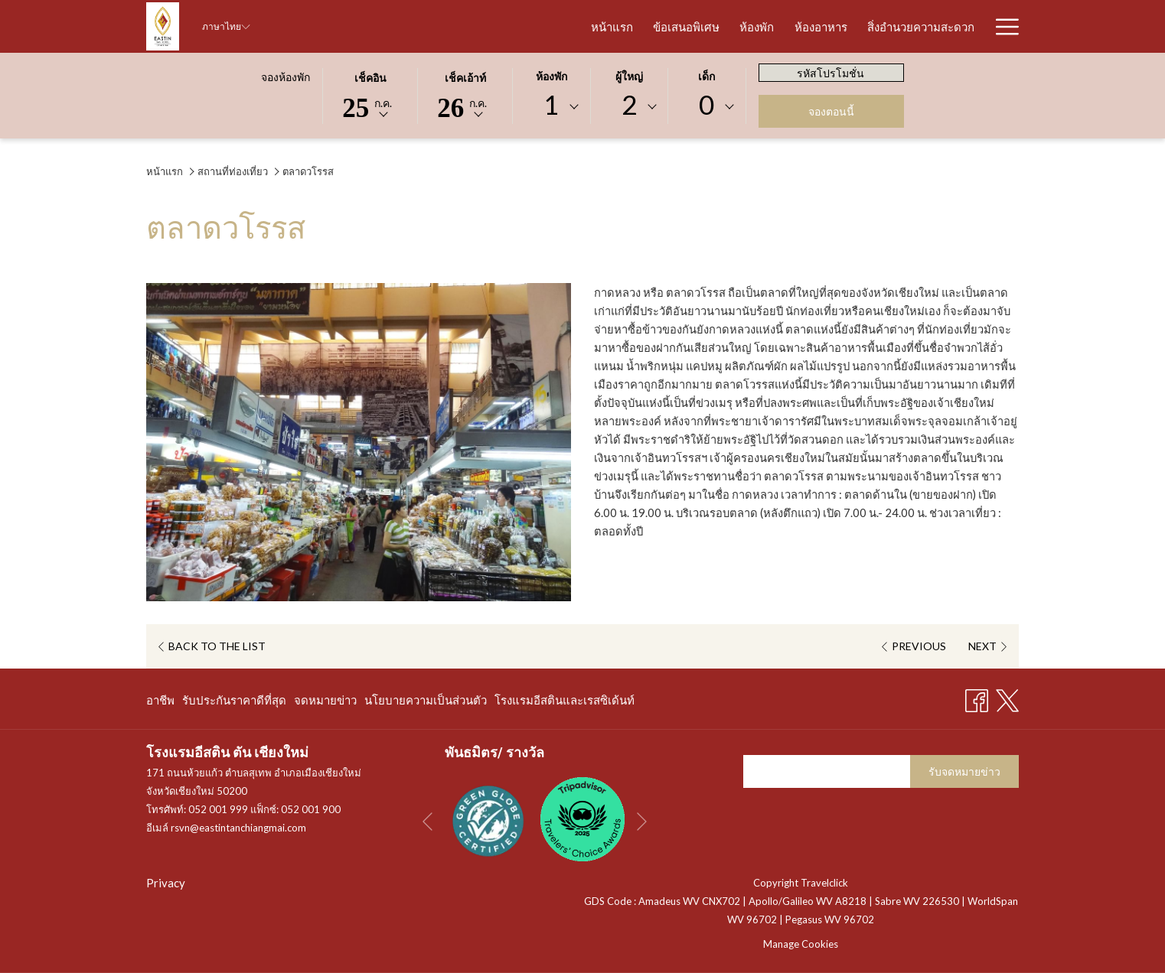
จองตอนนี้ (831, 111)
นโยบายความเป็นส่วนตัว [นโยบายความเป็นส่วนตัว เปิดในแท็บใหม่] (425, 702)
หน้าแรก (164, 171)
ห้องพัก (551, 77)
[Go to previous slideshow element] (427, 821)
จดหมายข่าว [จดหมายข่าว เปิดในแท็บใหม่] (325, 702)
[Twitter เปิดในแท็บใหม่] (1007, 697)
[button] (370, 95)
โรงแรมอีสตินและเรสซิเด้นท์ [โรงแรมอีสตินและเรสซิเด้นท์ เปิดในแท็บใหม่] (564, 702)
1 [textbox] (551, 104)
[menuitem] (162, 699)
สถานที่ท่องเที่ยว (232, 171)
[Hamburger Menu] (1001, 26)
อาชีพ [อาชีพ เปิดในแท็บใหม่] (160, 702)
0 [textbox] (706, 104)
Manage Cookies (800, 944)
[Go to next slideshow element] (641, 821)
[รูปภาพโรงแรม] (937, 26)
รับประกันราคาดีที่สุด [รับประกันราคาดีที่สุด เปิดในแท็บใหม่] (234, 702)
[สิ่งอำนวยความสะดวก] (826, 26)
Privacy (165, 883)
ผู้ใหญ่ (629, 77)
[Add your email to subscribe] (826, 771)
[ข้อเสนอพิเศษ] (592, 26)
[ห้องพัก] (662, 26)
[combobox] (551, 107)
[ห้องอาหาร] (726, 26)
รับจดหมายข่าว (964, 771)
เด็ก (706, 77)
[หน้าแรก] (518, 26)
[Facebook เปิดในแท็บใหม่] (976, 697)
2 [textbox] (629, 104)
